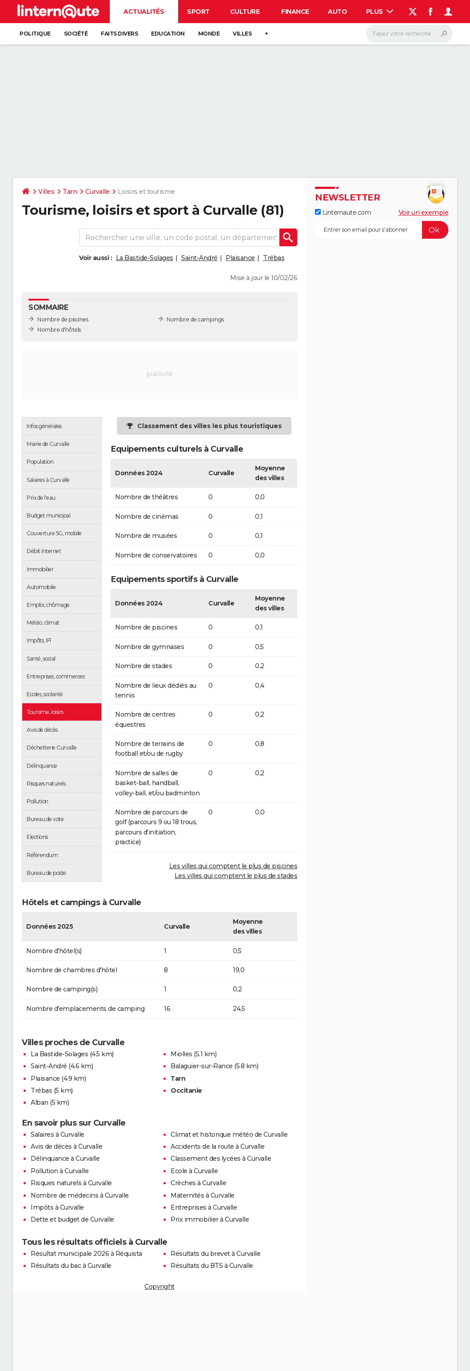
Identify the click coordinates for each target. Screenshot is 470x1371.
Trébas (273, 258)
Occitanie (186, 1090)
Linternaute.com (343, 212)
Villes (242, 33)
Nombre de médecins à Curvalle (80, 1195)
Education (168, 33)
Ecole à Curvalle (194, 1171)
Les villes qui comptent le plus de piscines (233, 866)
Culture (245, 12)
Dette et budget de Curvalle (72, 1219)
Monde (209, 33)
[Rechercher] (409, 34)
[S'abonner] (381, 230)
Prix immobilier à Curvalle (210, 1219)
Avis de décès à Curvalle (66, 1146)
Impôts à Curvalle (57, 1207)
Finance (295, 12)
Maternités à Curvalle (203, 1195)
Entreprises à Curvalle (204, 1207)
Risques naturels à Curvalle (71, 1183)
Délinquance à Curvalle (65, 1159)
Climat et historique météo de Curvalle (229, 1134)
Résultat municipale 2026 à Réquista (86, 1254)
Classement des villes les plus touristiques (209, 426)
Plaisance (240, 258)
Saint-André (199, 258)
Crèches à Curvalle (198, 1183)
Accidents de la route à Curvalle (217, 1146)
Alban (39, 1102)
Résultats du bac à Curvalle (71, 1266)
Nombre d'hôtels (59, 329)
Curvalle (97, 192)
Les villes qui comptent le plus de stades (236, 876)
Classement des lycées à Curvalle (221, 1159)
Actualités (143, 12)
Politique (35, 33)
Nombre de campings (195, 319)
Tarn (70, 192)
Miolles (181, 1054)
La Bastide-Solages (144, 258)
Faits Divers (119, 33)
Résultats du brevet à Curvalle (215, 1254)
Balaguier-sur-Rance (202, 1066)
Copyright (159, 1287)
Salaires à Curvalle (57, 1134)
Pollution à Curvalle (59, 1171)
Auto (337, 12)
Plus (380, 12)
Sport (198, 12)
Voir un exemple (423, 212)
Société (76, 33)
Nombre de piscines (62, 319)
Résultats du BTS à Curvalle (212, 1266)
